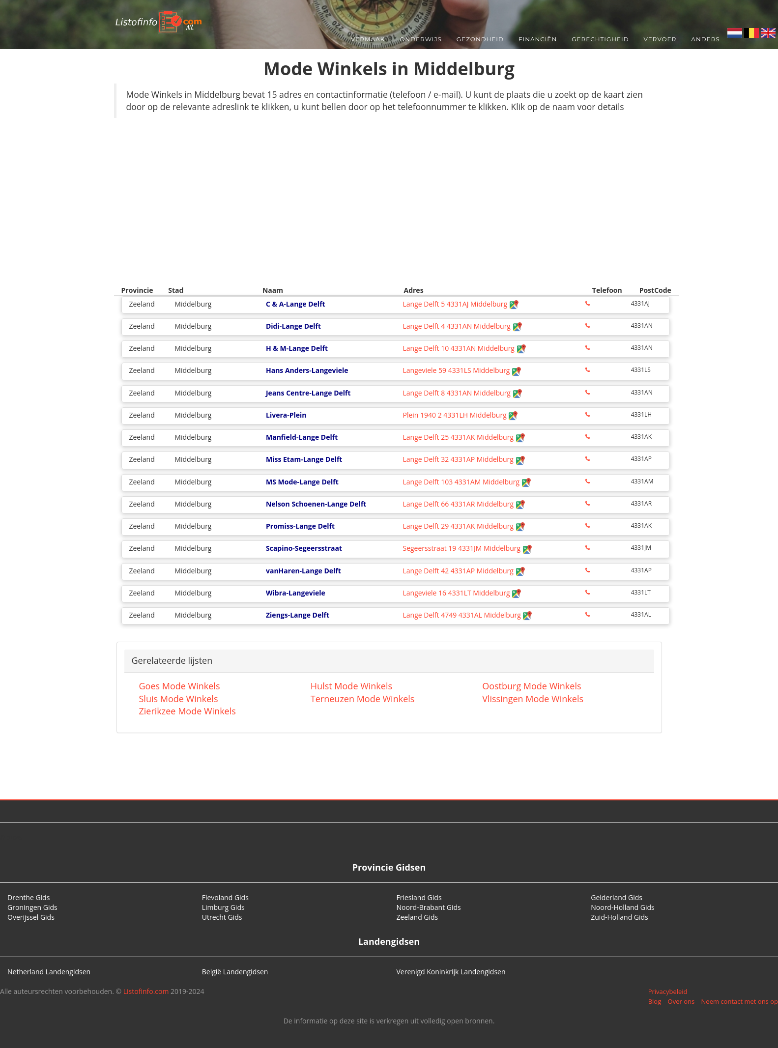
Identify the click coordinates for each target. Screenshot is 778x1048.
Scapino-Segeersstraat (304, 548)
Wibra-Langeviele (295, 592)
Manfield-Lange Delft (302, 437)
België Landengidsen (235, 971)
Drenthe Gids (28, 897)
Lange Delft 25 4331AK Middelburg (464, 437)
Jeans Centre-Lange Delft (308, 392)
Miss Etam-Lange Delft (304, 459)
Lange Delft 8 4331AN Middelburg (462, 392)
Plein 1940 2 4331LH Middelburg (460, 415)
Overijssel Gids (31, 917)
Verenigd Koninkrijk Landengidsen (451, 971)
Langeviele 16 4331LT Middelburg (462, 592)
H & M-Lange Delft (297, 348)
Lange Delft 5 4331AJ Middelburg (461, 304)
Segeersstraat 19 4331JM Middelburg (467, 548)
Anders (705, 39)
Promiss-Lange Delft (300, 526)
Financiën (538, 39)
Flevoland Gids (225, 897)
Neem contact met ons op (739, 1001)
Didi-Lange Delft (293, 326)
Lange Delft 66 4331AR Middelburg (464, 504)
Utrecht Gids (222, 917)
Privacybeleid (668, 991)
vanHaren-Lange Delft (303, 570)
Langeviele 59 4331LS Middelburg (462, 370)
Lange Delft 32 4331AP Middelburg (464, 459)
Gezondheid (480, 39)
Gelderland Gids (616, 897)
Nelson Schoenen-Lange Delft (316, 504)
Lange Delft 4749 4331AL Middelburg (467, 615)
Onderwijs (421, 39)
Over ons (681, 1001)
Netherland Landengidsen (48, 971)
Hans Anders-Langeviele (307, 370)
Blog (655, 1001)
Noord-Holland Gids (623, 907)
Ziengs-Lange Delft (297, 615)
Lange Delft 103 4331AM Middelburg (467, 481)
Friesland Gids (419, 897)
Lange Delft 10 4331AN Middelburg (464, 348)
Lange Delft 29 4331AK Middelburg (464, 526)
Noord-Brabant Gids (429, 907)
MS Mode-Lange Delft (302, 481)
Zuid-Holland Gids (619, 917)
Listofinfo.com (146, 991)
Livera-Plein (286, 415)
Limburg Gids (223, 907)
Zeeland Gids (417, 917)
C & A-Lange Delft (295, 304)
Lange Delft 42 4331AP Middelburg (464, 570)
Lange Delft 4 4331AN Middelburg (462, 326)
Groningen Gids (32, 907)
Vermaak (368, 39)
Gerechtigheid (600, 39)
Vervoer (660, 39)
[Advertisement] (389, 196)
